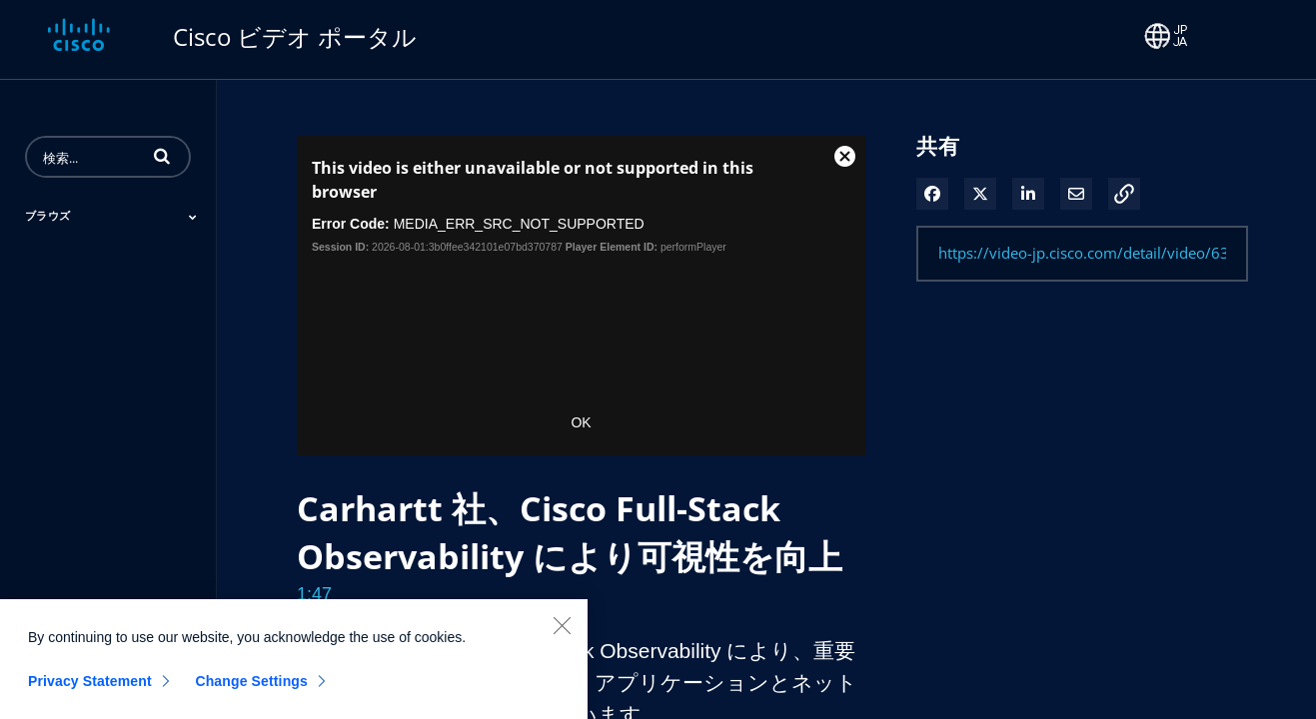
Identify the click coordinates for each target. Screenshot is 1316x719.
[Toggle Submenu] (193, 217)
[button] (162, 156)
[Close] (562, 634)
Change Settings (251, 690)
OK (581, 422)
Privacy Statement (90, 690)
